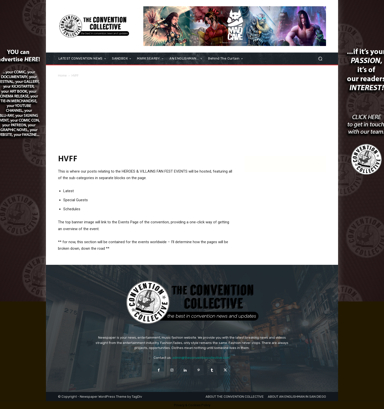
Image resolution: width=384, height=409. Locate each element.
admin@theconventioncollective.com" (201, 358)
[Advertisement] (192, 115)
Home (62, 75)
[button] (320, 59)
